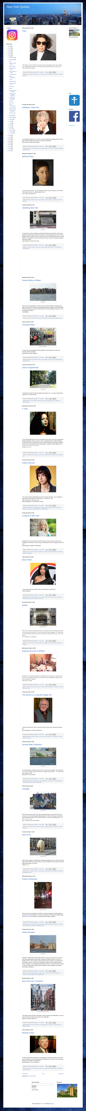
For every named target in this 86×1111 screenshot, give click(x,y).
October (11, 115)
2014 (9, 143)
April (10, 127)
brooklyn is (28, 972)
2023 (9, 48)
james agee (39, 972)
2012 (9, 146)
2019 (9, 56)
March (10, 129)
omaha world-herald (59, 148)
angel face (28, 1024)
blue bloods (28, 736)
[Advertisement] (43, 90)
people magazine (58, 359)
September (11, 117)
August (11, 119)
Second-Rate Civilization (32, 745)
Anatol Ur (27, 870)
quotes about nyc (26, 149)
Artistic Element (28, 463)
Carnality (25, 789)
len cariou (33, 736)
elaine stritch (28, 148)
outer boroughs (57, 780)
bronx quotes (32, 597)
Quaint (24, 605)
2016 (9, 139)
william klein (39, 782)
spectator (59, 642)
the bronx (41, 598)
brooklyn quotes (29, 507)
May (10, 125)
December (11, 57)
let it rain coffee (33, 400)
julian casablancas (36, 507)
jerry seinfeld (28, 247)
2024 (9, 46)
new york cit (37, 148)
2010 (9, 150)
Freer (24, 31)
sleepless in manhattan (27, 553)
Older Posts (60, 1073)
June (10, 123)
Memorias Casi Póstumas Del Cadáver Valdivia (43, 924)
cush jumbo (32, 199)
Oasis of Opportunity (30, 368)
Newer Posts (25, 1073)
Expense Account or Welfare (33, 651)
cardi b (36, 597)
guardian (27, 780)
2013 (9, 144)
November (11, 59)
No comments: (41, 72)
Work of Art (26, 835)
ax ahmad (28, 826)
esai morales (28, 359)
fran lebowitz (32, 74)
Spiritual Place (28, 156)
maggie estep (30, 454)
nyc (58, 74)
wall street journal (44, 509)
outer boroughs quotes (27, 598)
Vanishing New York (30, 208)
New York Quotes (18, 7)
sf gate (28, 688)
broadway (28, 199)
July (10, 121)
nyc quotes (60, 870)
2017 (9, 137)
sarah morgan (60, 551)
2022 (9, 50)
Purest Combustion (29, 879)
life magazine (28, 318)
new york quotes (48, 74)
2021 (9, 52)
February (11, 131)
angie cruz (28, 400)
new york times (51, 247)
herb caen (28, 686)
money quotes (33, 686)
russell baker (59, 1068)
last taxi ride (32, 826)
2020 (9, 54)
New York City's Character (32, 981)
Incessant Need (28, 325)
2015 (9, 141)
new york (37, 74)
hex (26, 454)
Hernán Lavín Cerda (30, 924)
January (11, 132)
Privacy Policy (72, 125)
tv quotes (29, 737)
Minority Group (28, 1033)
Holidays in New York (30, 107)
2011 (9, 148)
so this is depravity (26, 1069)
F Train (25, 409)
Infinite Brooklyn (28, 932)
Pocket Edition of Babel (31, 280)
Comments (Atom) (32, 1076)
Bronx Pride (27, 560)
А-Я (31, 872)
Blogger (52, 1103)
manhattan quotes (43, 507)
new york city (42, 74)
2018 (9, 135)
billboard (27, 597)
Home (43, 1073)
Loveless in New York (30, 516)
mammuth (42, 1103)
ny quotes (55, 74)
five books (28, 74)
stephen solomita (26, 1026)
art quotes (32, 870)
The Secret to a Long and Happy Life (37, 695)
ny (52, 74)
